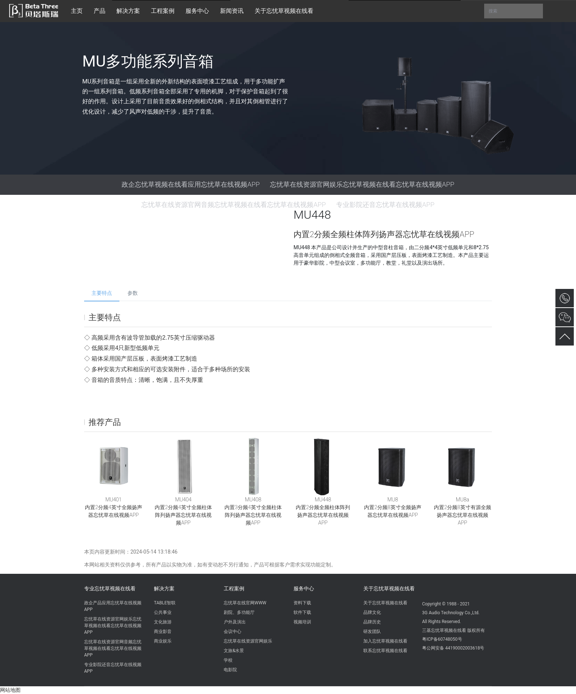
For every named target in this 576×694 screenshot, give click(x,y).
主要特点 (101, 293)
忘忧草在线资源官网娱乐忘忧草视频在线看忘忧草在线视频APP (362, 184)
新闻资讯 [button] (232, 10)
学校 (228, 660)
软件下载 (302, 612)
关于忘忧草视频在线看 (389, 588)
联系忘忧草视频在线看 (385, 650)
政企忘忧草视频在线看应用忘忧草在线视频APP (191, 184)
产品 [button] (99, 10)
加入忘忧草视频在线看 (385, 641)
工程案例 (234, 588)
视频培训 (302, 622)
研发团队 (372, 631)
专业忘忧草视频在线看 (110, 588)
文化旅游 (163, 622)
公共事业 (163, 612)
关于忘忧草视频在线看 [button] (284, 10)
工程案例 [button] (162, 10)
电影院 (230, 669)
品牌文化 (372, 612)
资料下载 (302, 602)
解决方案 (164, 588)
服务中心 (304, 588)
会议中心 (232, 631)
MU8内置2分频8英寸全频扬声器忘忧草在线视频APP (392, 507)
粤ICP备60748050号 (442, 639)
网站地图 (10, 690)
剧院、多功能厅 (239, 612)
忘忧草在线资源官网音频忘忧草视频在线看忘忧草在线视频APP (112, 648)
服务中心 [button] (197, 10)
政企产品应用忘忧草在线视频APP (112, 606)
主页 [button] (77, 10)
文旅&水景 (234, 650)
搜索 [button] (513, 11)
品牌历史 (372, 622)
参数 (132, 293)
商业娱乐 (163, 641)
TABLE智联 (165, 602)
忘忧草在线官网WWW (245, 602)
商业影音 (163, 631)
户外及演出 (235, 622)
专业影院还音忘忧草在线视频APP (112, 668)
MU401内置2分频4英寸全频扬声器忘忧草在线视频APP (113, 507)
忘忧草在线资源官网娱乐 (248, 641)
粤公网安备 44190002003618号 (453, 648)
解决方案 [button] (128, 10)
